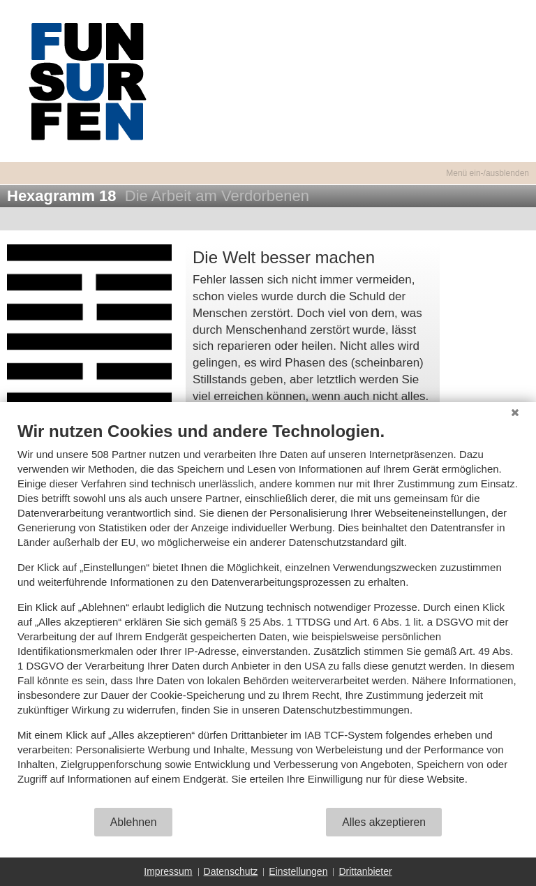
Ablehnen (133, 822)
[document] (268, 613)
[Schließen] (515, 412)
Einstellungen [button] (298, 871)
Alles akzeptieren (384, 822)
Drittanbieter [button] (365, 871)
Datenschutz (231, 871)
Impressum (168, 871)
